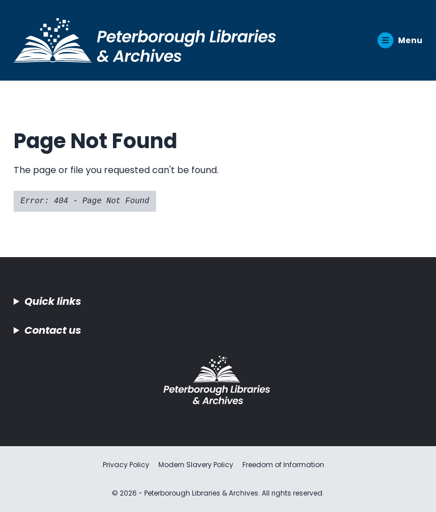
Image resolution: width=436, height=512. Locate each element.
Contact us (52, 330)
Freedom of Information (283, 464)
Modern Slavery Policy (195, 464)
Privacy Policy (126, 464)
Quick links (52, 301)
